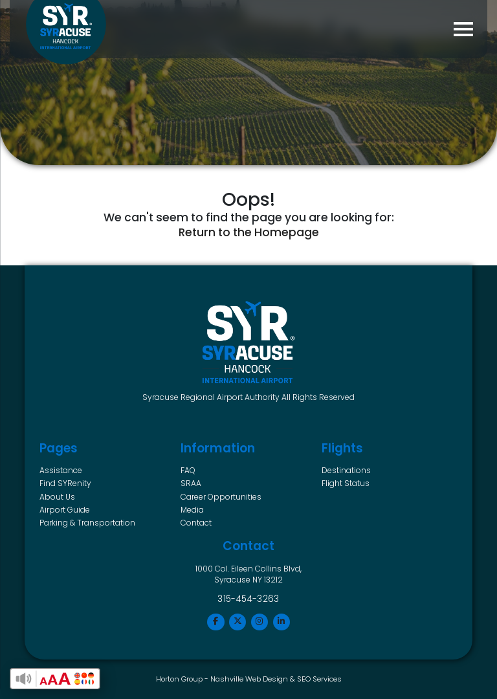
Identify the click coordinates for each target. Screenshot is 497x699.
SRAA (191, 483)
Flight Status (346, 483)
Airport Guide (64, 509)
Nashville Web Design (249, 679)
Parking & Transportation (87, 522)
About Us (57, 496)
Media (192, 509)
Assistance (60, 470)
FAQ (188, 470)
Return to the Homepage (249, 232)
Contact (196, 522)
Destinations (346, 470)
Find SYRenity (65, 483)
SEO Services (319, 679)
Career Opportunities (221, 496)
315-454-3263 (248, 599)
